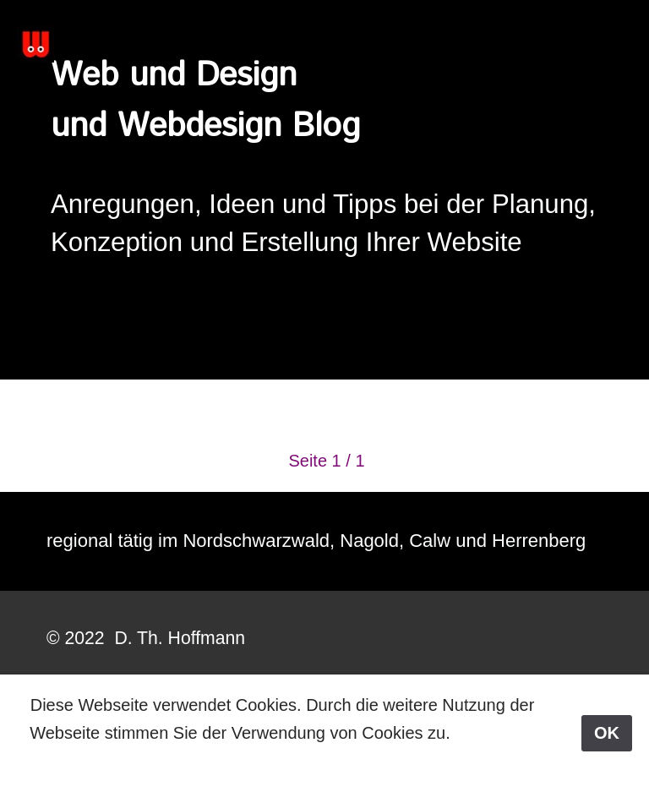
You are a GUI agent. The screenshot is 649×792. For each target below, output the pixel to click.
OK (606, 733)
